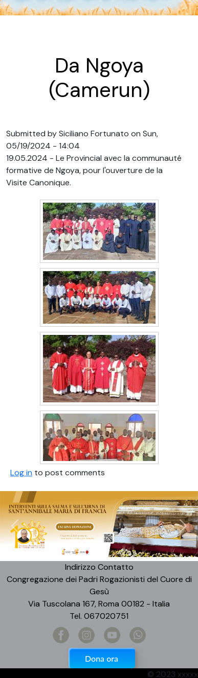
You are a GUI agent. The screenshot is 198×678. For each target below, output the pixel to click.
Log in (21, 472)
